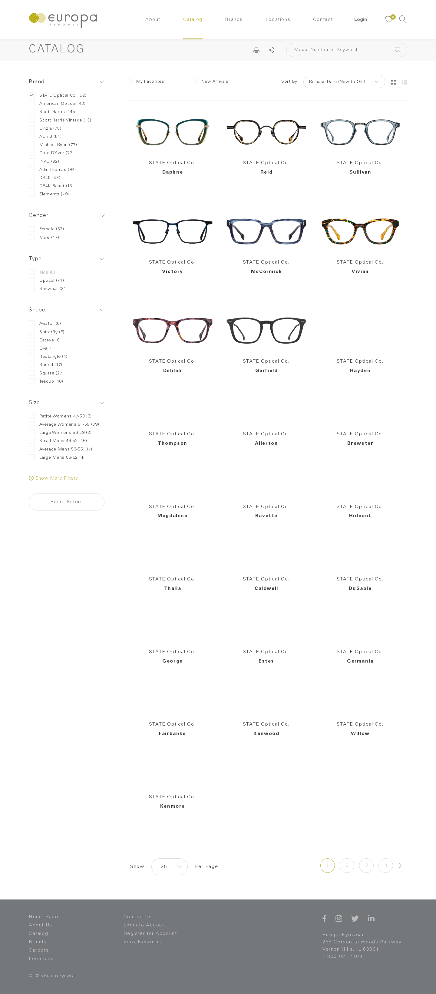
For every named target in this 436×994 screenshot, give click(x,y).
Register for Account (150, 933)
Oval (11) (43, 348)
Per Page (206, 866)
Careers (39, 950)
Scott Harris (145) (53, 112)
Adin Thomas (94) (52, 169)
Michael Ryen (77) (53, 145)
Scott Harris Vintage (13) (60, 120)
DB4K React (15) (51, 186)
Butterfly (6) (46, 332)
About (152, 19)
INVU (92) (44, 161)
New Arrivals (209, 81)
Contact (323, 19)
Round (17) (45, 364)
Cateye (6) (45, 340)
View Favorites (142, 941)
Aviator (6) (45, 323)
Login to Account (145, 925)
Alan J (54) (45, 136)
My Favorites (145, 81)
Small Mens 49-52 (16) (58, 441)
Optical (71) (46, 280)
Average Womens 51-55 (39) (64, 424)
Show (137, 866)
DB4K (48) (44, 178)
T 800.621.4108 (342, 956)
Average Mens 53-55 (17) (60, 449)
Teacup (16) (46, 381)
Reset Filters (66, 502)
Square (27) (46, 373)
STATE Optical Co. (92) (57, 95)
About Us (40, 925)
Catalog (193, 19)
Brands (234, 19)
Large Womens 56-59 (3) (60, 432)
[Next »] (400, 865)
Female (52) (46, 229)
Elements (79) (49, 194)
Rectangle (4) (48, 356)
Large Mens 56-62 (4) (57, 457)
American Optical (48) (57, 103)
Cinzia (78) (45, 128)
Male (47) (44, 237)
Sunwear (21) (48, 288)
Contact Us (138, 917)
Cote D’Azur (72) (51, 153)
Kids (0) (42, 272)
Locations (278, 19)
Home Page (43, 917)
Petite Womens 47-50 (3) (60, 416)
